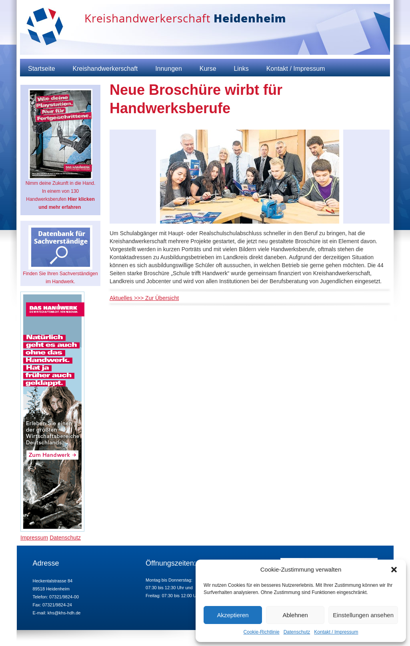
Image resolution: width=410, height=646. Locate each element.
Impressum (34, 537)
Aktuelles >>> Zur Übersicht (144, 298)
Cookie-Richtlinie (262, 632)
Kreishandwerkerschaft (105, 68)
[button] (394, 570)
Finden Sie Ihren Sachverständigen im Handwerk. (60, 254)
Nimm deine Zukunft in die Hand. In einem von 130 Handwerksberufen (61, 149)
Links (241, 68)
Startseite (41, 68)
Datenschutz (297, 632)
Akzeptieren (232, 615)
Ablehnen (295, 615)
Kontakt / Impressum (336, 632)
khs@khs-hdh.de (64, 612)
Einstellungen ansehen (363, 615)
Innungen (168, 68)
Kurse (208, 68)
